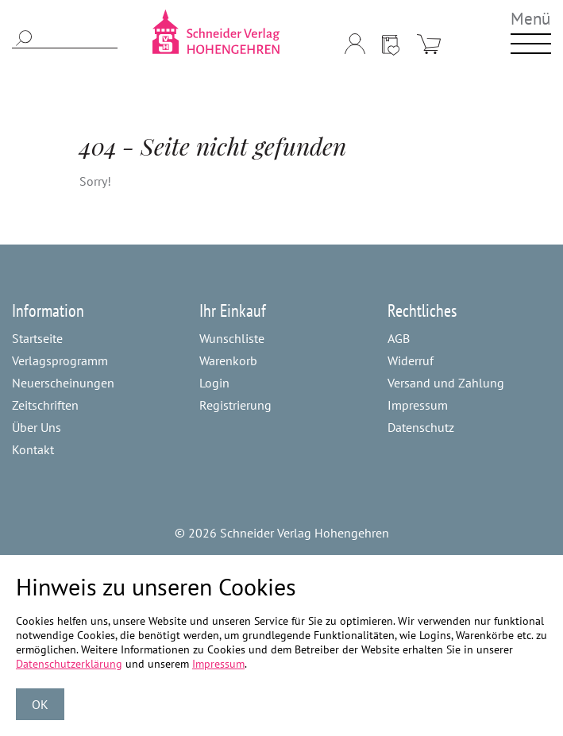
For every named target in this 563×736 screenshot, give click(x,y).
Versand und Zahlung (446, 383)
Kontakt (33, 449)
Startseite (37, 338)
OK (40, 704)
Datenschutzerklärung (69, 664)
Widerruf (411, 360)
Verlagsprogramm (60, 360)
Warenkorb (228, 360)
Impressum (418, 405)
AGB (399, 338)
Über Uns (36, 427)
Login (214, 383)
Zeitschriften (45, 405)
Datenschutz (421, 427)
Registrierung (235, 405)
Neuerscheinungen (63, 383)
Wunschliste (231, 338)
